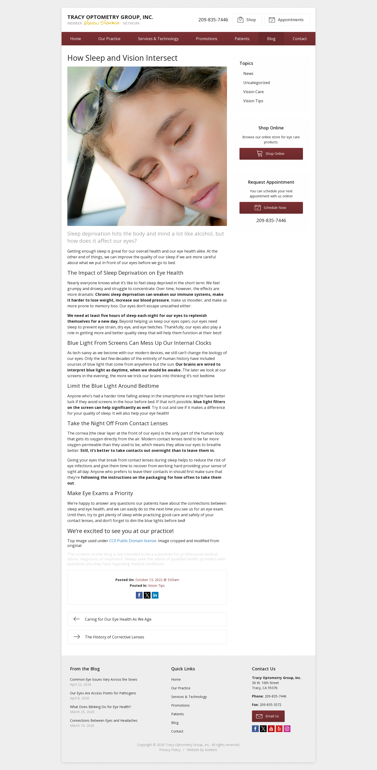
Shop (246, 19)
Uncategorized (256, 82)
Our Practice (109, 38)
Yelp (279, 728)
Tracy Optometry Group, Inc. (187, 744)
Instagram (287, 728)
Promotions (206, 38)
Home (75, 38)
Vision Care (253, 91)
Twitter (263, 728)
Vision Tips (156, 585)
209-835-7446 (213, 19)
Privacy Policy (169, 749)
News (248, 73)
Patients (242, 38)
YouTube (271, 728)
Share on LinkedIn (155, 595)
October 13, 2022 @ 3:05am (157, 579)
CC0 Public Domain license (132, 540)
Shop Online (270, 153)
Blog (271, 38)
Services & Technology (158, 38)
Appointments (286, 19)
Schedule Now (270, 207)
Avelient (211, 749)
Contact (300, 38)
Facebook (255, 728)
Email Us (267, 716)
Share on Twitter (147, 595)
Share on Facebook (139, 595)
